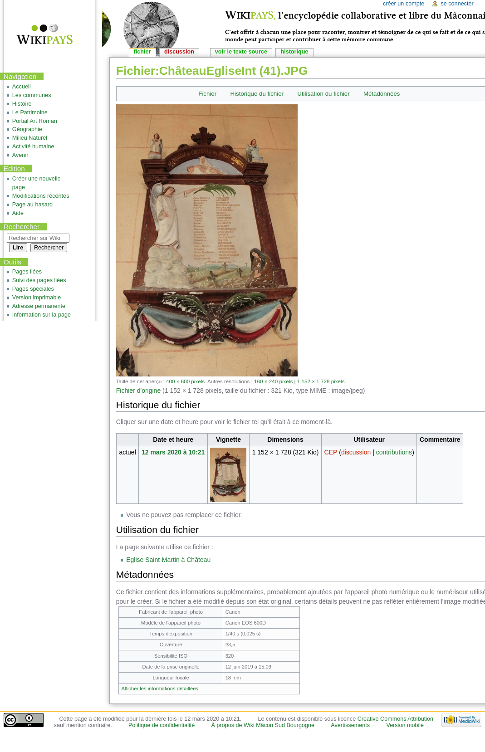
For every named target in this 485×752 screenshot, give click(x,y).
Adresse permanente (38, 306)
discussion (356, 452)
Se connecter (457, 3)
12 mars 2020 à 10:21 (173, 452)
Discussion (179, 52)
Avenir (20, 155)
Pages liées (27, 272)
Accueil (21, 86)
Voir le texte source (241, 52)
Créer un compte (403, 3)
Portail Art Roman (34, 121)
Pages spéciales (33, 289)
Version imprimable (36, 297)
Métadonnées (381, 93)
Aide (18, 213)
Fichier (207, 93)
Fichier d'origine (138, 390)
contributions (394, 452)
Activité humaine (33, 146)
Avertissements (350, 725)
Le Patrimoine (30, 112)
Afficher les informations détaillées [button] (159, 688)
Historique (294, 52)
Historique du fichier (257, 93)
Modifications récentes (40, 196)
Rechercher (22, 226)
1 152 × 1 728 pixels (321, 381)
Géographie (27, 129)
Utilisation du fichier (323, 93)
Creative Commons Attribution (395, 719)
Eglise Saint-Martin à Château (168, 559)
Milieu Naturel (29, 138)
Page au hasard (32, 204)
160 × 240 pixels (273, 381)
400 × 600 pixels (185, 381)
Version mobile (405, 725)
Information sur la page (41, 315)
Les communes (31, 95)
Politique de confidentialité (161, 725)
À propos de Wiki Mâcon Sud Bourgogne (263, 725)
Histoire (22, 104)
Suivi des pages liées (39, 280)
